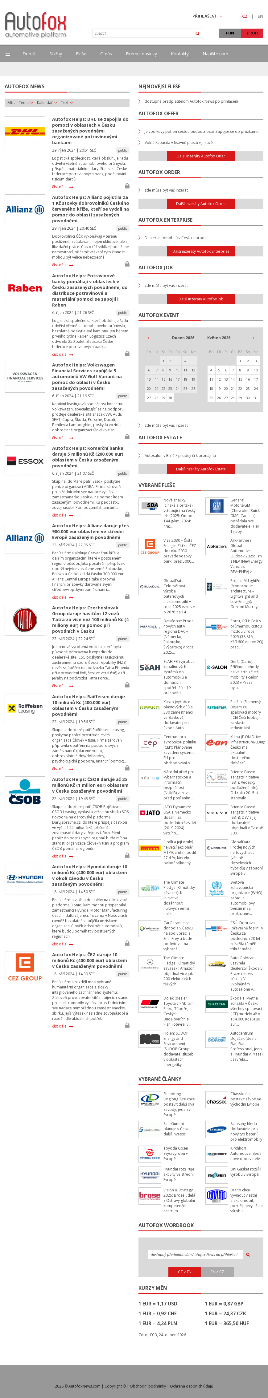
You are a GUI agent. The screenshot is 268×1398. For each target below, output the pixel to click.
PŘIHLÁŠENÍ (207, 16)
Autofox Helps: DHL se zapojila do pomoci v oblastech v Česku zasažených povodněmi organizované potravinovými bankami (90, 130)
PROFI (252, 33)
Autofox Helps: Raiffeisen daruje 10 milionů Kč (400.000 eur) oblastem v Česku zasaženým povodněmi (88, 705)
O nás (106, 54)
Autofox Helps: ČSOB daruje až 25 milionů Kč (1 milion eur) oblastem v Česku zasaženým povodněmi (90, 785)
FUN (230, 33)
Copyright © (115, 1386)
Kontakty (180, 54)
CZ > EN (185, 1271)
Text (67, 103)
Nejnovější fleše (159, 86)
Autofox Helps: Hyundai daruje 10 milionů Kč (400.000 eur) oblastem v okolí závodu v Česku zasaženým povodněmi (89, 875)
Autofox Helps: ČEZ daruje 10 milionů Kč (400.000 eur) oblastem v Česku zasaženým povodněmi (89, 960)
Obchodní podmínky (148, 1386)
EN (260, 16)
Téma (26, 103)
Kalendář (47, 103)
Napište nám (215, 54)
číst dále (59, 187)
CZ (245, 16)
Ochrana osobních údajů (191, 1386)
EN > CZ (217, 1271)
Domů (29, 54)
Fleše (81, 54)
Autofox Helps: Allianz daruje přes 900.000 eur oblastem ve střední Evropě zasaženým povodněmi (90, 531)
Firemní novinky (141, 54)
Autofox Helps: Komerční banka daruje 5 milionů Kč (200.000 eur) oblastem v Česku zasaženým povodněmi (87, 457)
